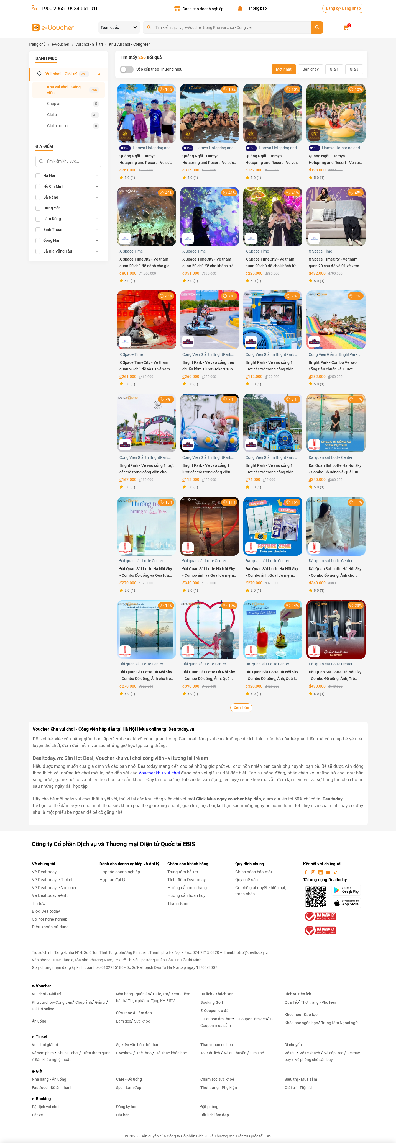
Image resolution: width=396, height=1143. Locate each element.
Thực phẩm (138, 1000)
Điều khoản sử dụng (50, 927)
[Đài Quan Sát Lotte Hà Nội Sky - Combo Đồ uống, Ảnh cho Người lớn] (336, 526)
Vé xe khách (310, 1053)
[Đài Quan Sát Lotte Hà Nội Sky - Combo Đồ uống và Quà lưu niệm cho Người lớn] (336, 422)
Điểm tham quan (96, 1053)
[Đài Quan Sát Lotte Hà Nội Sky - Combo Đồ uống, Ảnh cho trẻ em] (146, 629)
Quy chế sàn (246, 879)
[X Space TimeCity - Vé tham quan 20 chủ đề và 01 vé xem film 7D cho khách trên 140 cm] (336, 216)
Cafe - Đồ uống (129, 1079)
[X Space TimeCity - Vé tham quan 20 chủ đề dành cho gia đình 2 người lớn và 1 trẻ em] (146, 216)
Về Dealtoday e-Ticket (52, 879)
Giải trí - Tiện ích (299, 1087)
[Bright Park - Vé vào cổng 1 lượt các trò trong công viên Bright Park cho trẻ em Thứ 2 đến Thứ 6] (272, 422)
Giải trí (73, 115)
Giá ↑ (334, 69)
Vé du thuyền (235, 1053)
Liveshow (124, 1053)
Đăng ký (333, 8)
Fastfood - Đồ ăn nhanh (52, 1087)
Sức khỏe (142, 1021)
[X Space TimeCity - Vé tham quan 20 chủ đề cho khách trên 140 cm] (209, 216)
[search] (317, 27)
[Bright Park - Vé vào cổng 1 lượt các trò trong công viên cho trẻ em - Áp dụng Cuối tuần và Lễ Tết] (272, 319)
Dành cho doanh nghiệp (203, 9)
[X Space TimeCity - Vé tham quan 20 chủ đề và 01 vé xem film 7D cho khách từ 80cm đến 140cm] (146, 319)
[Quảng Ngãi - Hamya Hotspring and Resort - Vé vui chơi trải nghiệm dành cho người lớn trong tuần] (336, 113)
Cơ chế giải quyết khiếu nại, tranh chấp (260, 891)
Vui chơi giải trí (45, 1044)
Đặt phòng (209, 1107)
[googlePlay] (347, 890)
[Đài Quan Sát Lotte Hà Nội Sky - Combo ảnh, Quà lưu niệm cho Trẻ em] (272, 526)
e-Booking (41, 1098)
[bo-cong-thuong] (319, 916)
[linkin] (321, 872)
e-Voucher (41, 986)
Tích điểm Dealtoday (186, 879)
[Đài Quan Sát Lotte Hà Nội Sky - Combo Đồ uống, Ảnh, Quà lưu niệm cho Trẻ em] (272, 629)
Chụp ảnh (73, 104)
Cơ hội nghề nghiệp (49, 919)
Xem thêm (241, 708)
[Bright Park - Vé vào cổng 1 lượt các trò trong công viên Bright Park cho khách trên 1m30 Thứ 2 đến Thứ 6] (209, 422)
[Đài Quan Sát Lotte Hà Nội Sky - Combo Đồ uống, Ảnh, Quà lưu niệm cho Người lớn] (209, 629)
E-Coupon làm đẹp (251, 1019)
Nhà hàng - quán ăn (133, 994)
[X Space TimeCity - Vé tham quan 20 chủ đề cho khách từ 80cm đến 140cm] (272, 216)
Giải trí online (73, 126)
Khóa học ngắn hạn (301, 1023)
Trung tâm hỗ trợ (182, 871)
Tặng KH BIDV (163, 1000)
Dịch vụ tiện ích (298, 994)
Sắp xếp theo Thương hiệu (159, 69)
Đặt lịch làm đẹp (214, 1115)
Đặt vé (37, 1115)
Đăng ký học (126, 1107)
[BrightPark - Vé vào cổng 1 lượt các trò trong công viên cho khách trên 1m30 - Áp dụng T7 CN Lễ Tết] (146, 422)
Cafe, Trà (160, 994)
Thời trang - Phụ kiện (318, 1002)
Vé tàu (291, 1053)
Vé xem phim (43, 1053)
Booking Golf (211, 1002)
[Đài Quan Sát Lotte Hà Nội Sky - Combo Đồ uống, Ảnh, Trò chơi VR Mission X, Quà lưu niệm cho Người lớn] (336, 629)
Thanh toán (177, 903)
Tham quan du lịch (216, 1044)
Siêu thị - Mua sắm (301, 1079)
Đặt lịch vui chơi (46, 1107)
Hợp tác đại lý (112, 879)
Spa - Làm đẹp (128, 1087)
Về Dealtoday (44, 871)
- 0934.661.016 (82, 8)
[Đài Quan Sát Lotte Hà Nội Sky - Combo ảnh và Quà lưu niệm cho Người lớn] (209, 526)
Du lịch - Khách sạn (217, 994)
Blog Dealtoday (46, 911)
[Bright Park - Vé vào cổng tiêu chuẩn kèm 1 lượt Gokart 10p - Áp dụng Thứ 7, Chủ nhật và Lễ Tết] (209, 319)
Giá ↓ (354, 69)
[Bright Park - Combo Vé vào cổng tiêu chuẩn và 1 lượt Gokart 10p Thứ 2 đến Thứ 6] (336, 319)
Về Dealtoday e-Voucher (54, 887)
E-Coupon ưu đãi (215, 1010)
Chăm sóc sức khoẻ (217, 1079)
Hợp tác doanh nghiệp (119, 871)
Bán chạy (311, 69)
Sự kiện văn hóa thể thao (137, 1044)
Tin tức (38, 903)
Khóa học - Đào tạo (301, 1014)
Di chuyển (293, 1044)
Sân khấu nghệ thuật (53, 1059)
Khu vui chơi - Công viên (73, 90)
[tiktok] (335, 872)
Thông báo (257, 8)
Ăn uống (39, 1021)
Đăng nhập (351, 8)
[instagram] (314, 872)
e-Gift (37, 1071)
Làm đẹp (123, 1021)
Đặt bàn (123, 1115)
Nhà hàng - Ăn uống (49, 1079)
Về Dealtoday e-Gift (50, 895)
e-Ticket (39, 1036)
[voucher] (53, 27)
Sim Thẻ (257, 1053)
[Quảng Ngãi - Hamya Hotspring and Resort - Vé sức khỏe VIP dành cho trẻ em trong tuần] (146, 113)
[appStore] (347, 903)
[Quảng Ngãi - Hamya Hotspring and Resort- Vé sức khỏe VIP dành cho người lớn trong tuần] (209, 113)
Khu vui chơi (68, 1053)
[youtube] (329, 872)
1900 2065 (53, 8)
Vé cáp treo (334, 1053)
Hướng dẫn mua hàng (187, 887)
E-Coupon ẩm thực (216, 1019)
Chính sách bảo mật (253, 871)
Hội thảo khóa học (171, 1053)
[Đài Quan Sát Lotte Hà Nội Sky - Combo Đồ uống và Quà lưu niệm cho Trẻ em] (146, 526)
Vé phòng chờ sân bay (314, 1059)
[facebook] (306, 872)
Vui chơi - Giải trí (69, 74)
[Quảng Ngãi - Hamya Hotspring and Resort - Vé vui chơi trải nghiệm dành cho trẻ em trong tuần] (272, 113)
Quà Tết (291, 1002)
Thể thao (144, 1053)
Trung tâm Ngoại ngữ (339, 1023)
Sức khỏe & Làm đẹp (134, 1013)
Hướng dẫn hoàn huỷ (186, 895)
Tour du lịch (210, 1053)
